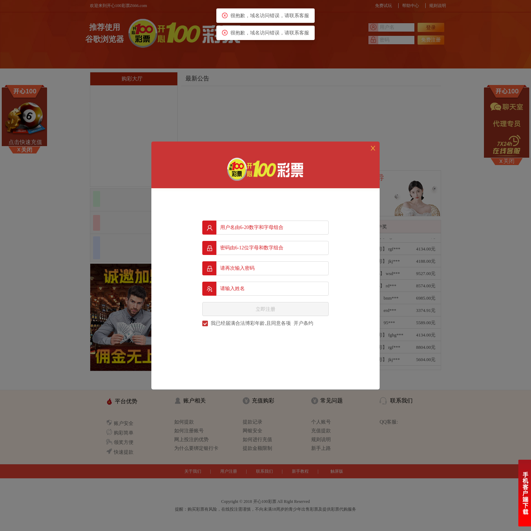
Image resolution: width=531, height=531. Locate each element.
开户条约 (303, 323)
